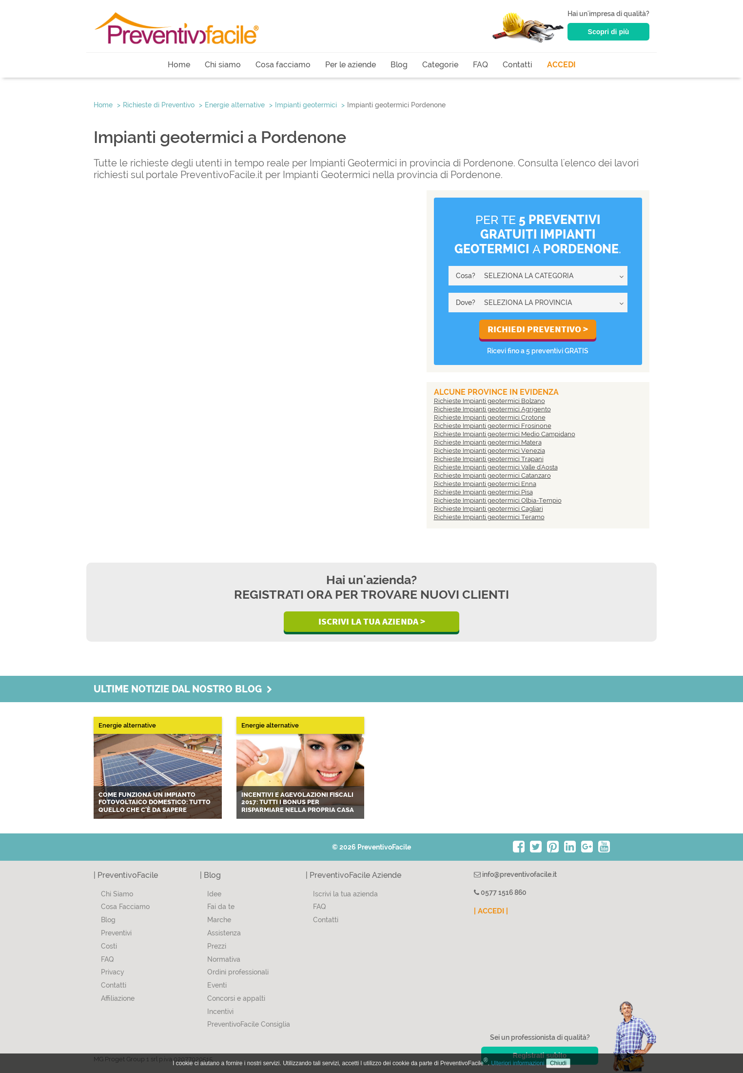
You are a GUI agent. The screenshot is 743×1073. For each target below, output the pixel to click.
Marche (219, 920)
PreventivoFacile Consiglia (248, 1024)
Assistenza (224, 933)
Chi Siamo (117, 894)
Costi (109, 946)
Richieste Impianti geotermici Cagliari (488, 508)
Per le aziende (350, 64)
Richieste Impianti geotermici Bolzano (489, 401)
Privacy (112, 972)
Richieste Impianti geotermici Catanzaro (492, 475)
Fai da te (221, 907)
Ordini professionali (238, 972)
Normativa (223, 959)
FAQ (480, 64)
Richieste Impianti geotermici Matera (488, 442)
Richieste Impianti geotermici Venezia (489, 450)
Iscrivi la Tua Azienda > (371, 621)
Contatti (517, 64)
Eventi (217, 985)
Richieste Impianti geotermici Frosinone (492, 425)
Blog (399, 64)
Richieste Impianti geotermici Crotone (490, 417)
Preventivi (116, 933)
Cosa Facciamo (125, 907)
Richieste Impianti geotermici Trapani (489, 459)
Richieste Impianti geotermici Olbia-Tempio (498, 500)
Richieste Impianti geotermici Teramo (489, 517)
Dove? (465, 302)
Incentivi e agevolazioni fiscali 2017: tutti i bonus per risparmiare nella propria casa (297, 802)
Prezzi (216, 946)
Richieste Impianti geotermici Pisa (483, 492)
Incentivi (220, 1011)
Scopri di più (608, 32)
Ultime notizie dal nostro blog (183, 689)
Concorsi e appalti (236, 998)
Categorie (440, 64)
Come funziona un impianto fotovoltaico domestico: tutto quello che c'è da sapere (154, 802)
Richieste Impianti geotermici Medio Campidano (504, 434)
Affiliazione (118, 998)
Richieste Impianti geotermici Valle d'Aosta (496, 467)
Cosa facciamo (283, 64)
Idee (214, 894)
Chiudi (558, 1063)
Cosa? (465, 276)
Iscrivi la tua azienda (345, 894)
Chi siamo (223, 64)
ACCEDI (561, 64)
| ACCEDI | (491, 911)
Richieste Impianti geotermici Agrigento (492, 409)
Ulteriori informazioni (517, 1063)
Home (179, 64)
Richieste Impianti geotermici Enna (485, 483)
